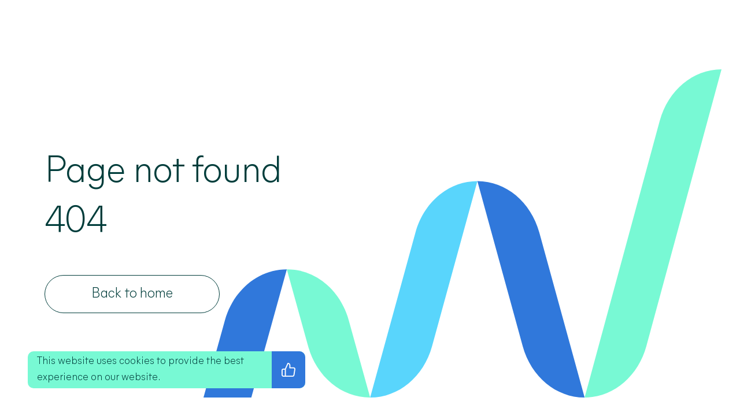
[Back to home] (132, 294)
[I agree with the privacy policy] (288, 369)
